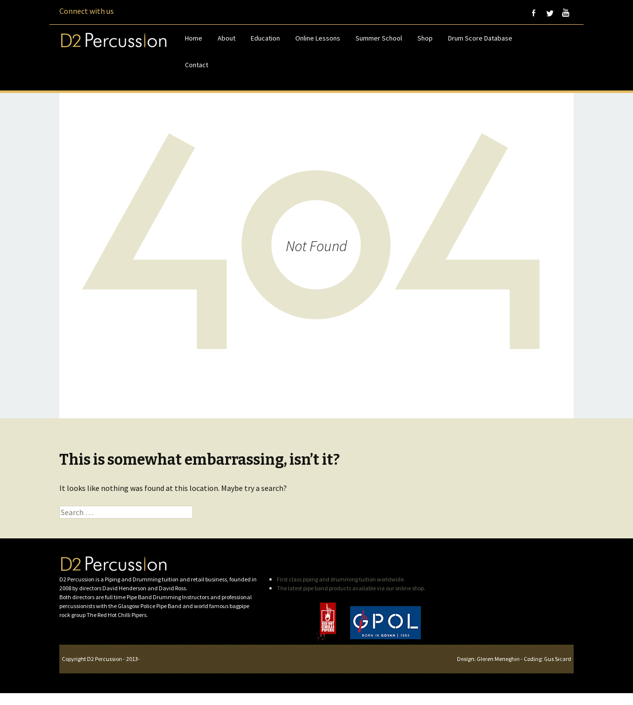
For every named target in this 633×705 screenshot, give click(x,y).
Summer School (379, 38)
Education (265, 38)
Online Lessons (317, 38)
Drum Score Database (480, 38)
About (226, 38)
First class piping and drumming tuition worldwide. (341, 579)
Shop (425, 38)
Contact (196, 64)
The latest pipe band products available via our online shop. (351, 588)
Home (193, 38)
